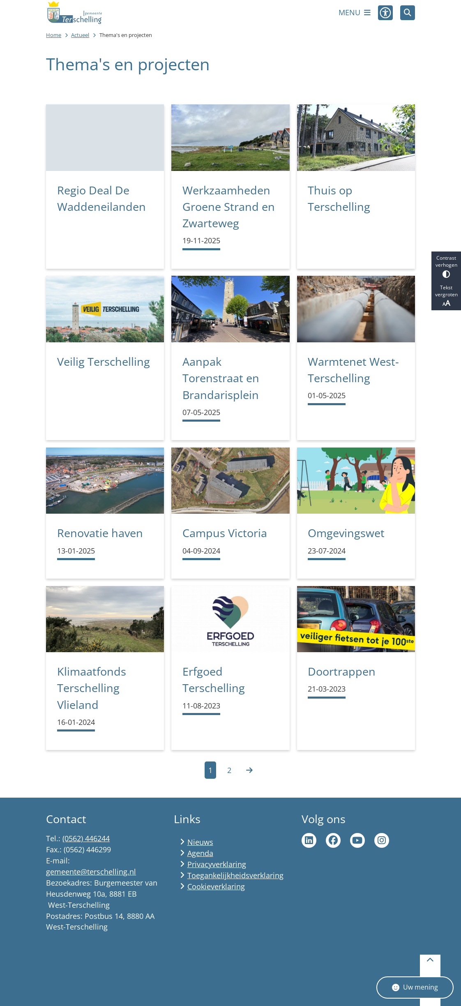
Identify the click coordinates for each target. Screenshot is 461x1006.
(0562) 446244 (86, 838)
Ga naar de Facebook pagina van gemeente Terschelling (333, 840)
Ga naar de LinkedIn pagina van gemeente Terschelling (309, 840)
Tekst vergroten (446, 296)
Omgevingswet (346, 532)
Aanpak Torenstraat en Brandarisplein (220, 378)
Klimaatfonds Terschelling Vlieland (91, 688)
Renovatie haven (100, 532)
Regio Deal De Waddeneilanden (101, 198)
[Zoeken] (407, 12)
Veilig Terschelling (103, 361)
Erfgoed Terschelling (213, 679)
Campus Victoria (224, 532)
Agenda (200, 853)
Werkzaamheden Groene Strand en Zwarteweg (228, 206)
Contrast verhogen (446, 266)
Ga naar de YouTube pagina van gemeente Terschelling (357, 840)
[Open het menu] (355, 12)
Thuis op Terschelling (339, 198)
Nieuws (200, 842)
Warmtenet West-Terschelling (353, 369)
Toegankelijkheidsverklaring (235, 875)
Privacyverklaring (216, 864)
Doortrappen (342, 671)
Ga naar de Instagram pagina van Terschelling (381, 840)
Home (53, 35)
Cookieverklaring (216, 886)
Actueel (80, 35)
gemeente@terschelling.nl (91, 872)
